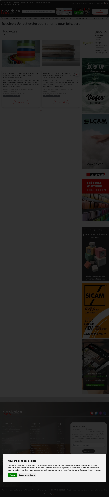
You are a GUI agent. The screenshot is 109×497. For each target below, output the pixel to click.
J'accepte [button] (12, 475)
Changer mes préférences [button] (27, 475)
